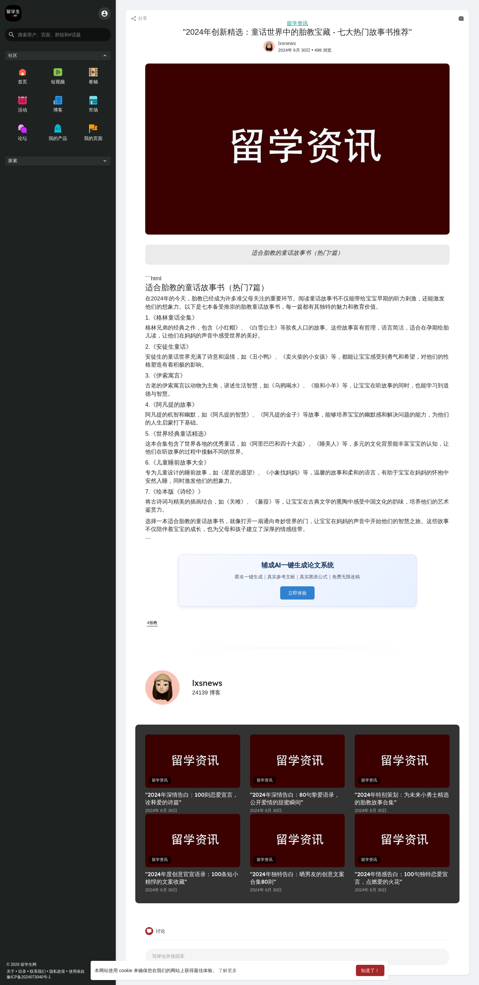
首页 (22, 76)
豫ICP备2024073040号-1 (29, 977)
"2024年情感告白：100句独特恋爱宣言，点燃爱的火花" (401, 878)
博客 (58, 104)
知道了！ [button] (370, 970)
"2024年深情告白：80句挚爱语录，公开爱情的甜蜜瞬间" (295, 798)
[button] (58, 34)
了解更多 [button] (227, 970)
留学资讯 (297, 23)
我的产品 (58, 132)
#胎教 (152, 622)
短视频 (58, 76)
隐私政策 (57, 971)
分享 (139, 19)
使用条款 (77, 971)
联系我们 (38, 971)
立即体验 (297, 593)
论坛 (22, 132)
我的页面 (93, 132)
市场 (93, 104)
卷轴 (93, 76)
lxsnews (287, 43)
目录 (22, 971)
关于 (11, 971)
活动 (22, 104)
